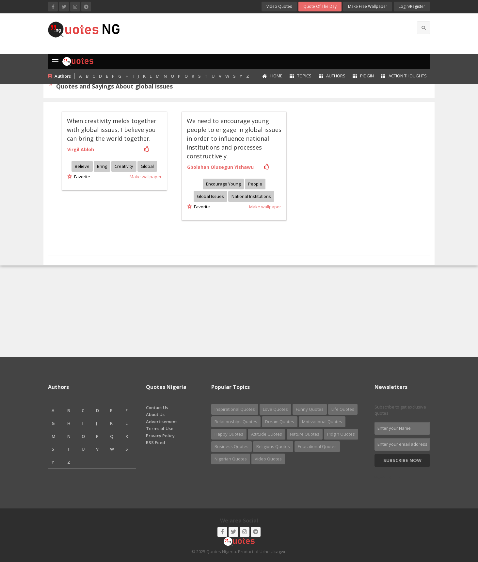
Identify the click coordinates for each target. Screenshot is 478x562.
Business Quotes (231, 446)
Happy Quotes (229, 434)
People (255, 184)
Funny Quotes (310, 409)
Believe (82, 166)
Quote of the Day (320, 6)
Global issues (210, 196)
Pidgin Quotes (341, 434)
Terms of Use (159, 428)
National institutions (251, 196)
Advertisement (161, 422)
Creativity (124, 166)
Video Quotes (279, 6)
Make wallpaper (146, 177)
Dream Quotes (279, 422)
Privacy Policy (160, 436)
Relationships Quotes (236, 422)
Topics (300, 76)
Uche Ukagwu (273, 551)
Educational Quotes (317, 446)
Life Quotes (342, 409)
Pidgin (363, 76)
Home (272, 76)
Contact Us (157, 407)
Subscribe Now (402, 460)
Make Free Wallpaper (367, 6)
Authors (332, 76)
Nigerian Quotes (231, 459)
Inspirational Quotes (235, 409)
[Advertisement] (265, 33)
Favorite (81, 177)
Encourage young (223, 184)
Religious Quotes (273, 446)
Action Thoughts (404, 76)
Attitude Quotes (266, 434)
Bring (102, 166)
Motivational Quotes (322, 422)
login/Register (412, 6)
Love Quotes (275, 409)
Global (147, 166)
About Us (155, 414)
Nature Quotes (304, 434)
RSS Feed (155, 442)
